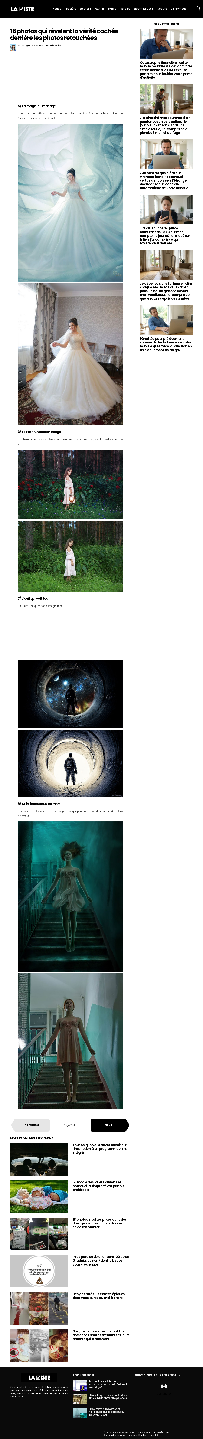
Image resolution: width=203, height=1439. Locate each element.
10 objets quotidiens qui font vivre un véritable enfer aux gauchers (109, 1396)
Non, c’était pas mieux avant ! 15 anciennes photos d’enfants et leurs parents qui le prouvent (101, 1335)
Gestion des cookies (114, 1435)
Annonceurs (144, 1432)
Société (71, 8)
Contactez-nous (162, 1432)
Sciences (85, 8)
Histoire (124, 8)
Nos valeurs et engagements (119, 1432)
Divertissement (143, 8)
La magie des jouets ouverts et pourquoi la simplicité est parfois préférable (98, 1186)
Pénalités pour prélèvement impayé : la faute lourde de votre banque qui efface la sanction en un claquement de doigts (166, 344)
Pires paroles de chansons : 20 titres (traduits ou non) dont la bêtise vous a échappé (101, 1260)
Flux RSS (154, 1435)
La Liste (164, 1393)
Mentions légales (137, 1435)
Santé (112, 8)
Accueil (57, 8)
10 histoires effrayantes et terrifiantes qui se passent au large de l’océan (106, 1411)
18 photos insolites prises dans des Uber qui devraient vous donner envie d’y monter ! (100, 1223)
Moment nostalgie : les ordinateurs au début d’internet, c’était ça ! (108, 1384)
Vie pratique (178, 8)
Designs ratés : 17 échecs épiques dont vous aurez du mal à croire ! (99, 1296)
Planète (100, 8)
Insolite (162, 8)
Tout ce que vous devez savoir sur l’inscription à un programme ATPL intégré (100, 1149)
